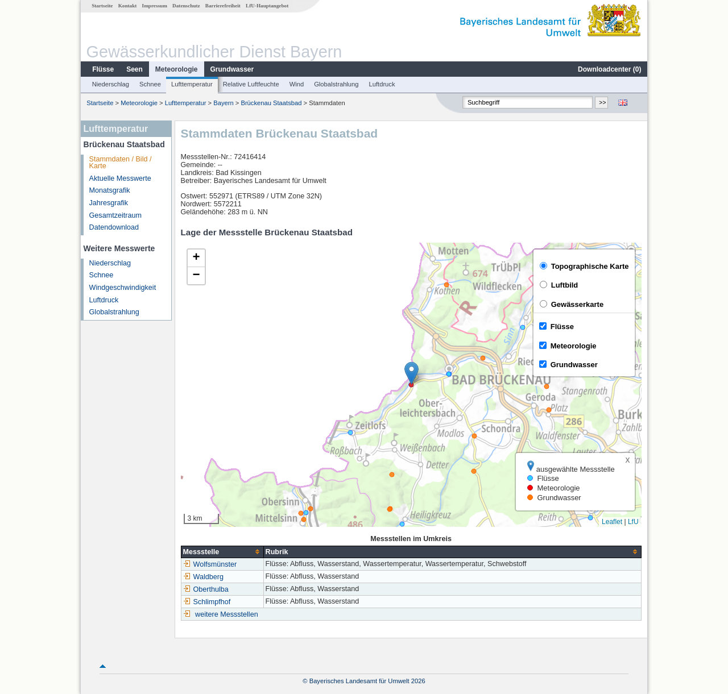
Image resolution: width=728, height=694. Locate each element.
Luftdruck (382, 84)
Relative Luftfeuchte (251, 84)
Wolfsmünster (210, 564)
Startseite (102, 6)
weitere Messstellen (226, 614)
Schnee (150, 84)
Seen (134, 69)
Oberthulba (206, 589)
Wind (296, 84)
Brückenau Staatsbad (271, 102)
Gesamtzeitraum (115, 215)
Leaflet (612, 522)
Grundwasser (232, 69)
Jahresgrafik (109, 203)
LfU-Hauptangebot (267, 6)
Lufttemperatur (192, 84)
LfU (633, 522)
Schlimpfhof (207, 602)
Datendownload (114, 227)
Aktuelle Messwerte (120, 178)
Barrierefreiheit (223, 6)
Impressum (154, 6)
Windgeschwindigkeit (122, 288)
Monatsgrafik (109, 190)
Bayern (223, 102)
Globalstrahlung (336, 84)
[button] (411, 373)
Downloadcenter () (609, 69)
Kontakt (127, 6)
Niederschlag (110, 84)
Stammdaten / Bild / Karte (120, 163)
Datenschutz (186, 6)
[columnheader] (222, 552)
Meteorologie (176, 69)
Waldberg (203, 577)
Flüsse (103, 69)
